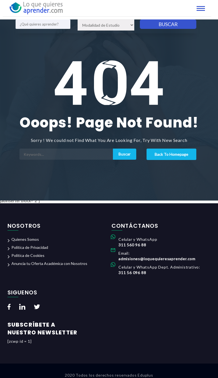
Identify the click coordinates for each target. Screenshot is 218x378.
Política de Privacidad (29, 247)
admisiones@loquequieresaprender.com (156, 258)
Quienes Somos (25, 239)
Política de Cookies (27, 255)
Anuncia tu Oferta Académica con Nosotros (49, 263)
